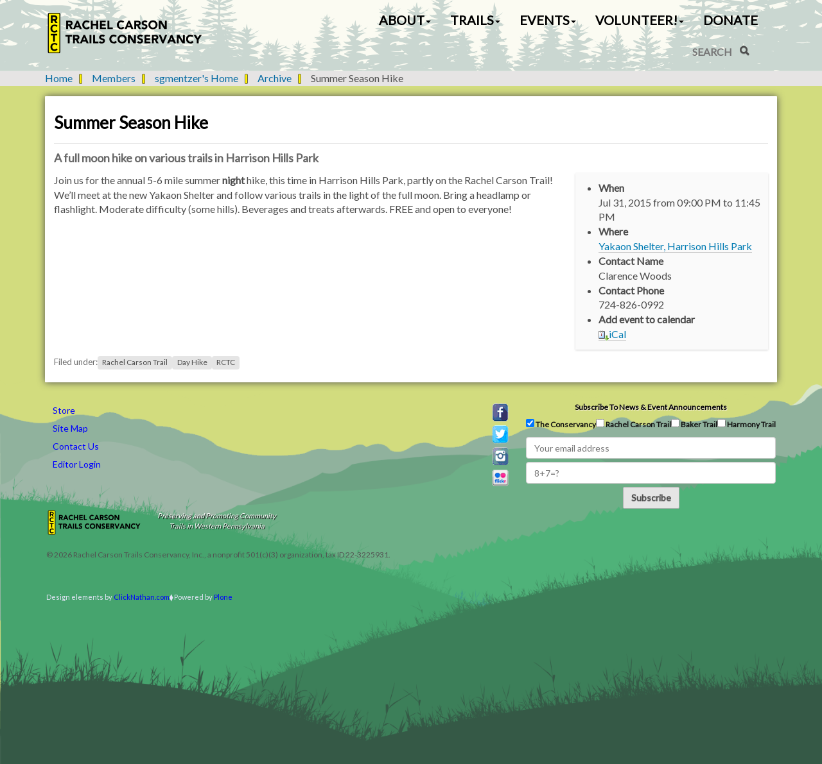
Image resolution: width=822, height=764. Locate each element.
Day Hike (192, 362)
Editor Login (77, 464)
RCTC (225, 362)
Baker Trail (694, 424)
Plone (223, 597)
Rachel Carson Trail (135, 362)
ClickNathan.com (142, 597)
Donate (730, 20)
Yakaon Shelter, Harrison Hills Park (675, 246)
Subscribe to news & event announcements (651, 407)
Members (114, 78)
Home (59, 78)
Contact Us (76, 446)
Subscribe (651, 497)
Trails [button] (475, 20)
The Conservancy (561, 424)
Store (64, 410)
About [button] (405, 20)
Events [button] (548, 20)
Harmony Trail (746, 424)
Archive (275, 78)
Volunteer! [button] (639, 20)
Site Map (70, 428)
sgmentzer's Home (196, 78)
